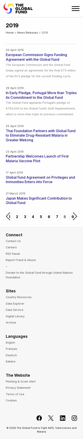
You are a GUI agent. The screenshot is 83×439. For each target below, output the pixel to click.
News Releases (27, 32)
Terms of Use (15, 394)
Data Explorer (15, 303)
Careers (11, 247)
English (10, 342)
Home (10, 32)
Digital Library (15, 316)
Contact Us (13, 241)
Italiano (10, 361)
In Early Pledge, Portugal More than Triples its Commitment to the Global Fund (41, 95)
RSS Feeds (13, 253)
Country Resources (19, 297)
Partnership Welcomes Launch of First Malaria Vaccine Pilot (37, 158)
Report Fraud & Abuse (21, 260)
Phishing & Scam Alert (21, 381)
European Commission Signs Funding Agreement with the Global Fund (36, 57)
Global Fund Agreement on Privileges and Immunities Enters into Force (40, 179)
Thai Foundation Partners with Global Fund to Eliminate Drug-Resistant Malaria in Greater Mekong (40, 135)
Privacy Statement (18, 387)
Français (11, 348)
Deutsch (11, 355)
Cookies (11, 400)
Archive (11, 322)
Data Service (14, 310)
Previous (8, 216)
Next (75, 216)
